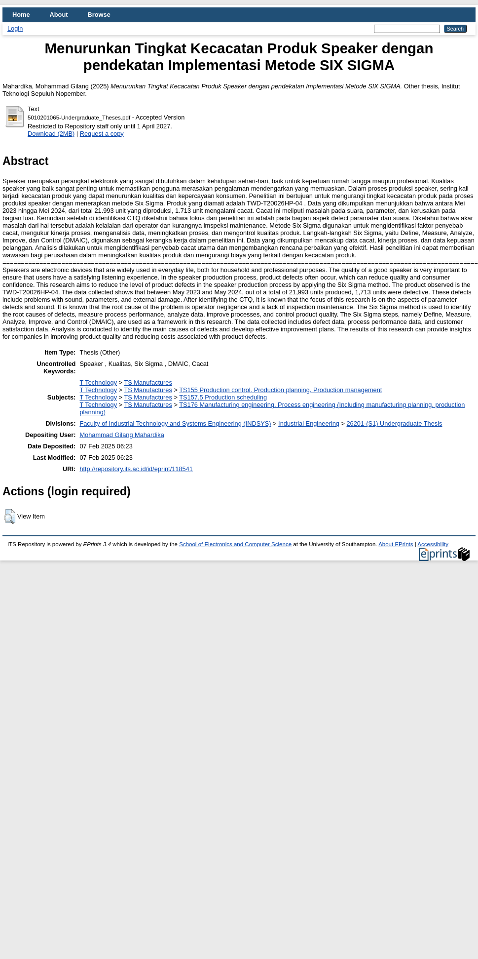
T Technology (98, 382)
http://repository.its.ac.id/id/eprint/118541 (136, 469)
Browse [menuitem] (99, 14)
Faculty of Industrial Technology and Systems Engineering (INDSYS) (175, 423)
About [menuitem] (59, 14)
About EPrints (395, 544)
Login (15, 28)
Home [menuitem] (21, 14)
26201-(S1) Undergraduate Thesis (394, 423)
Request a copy (102, 133)
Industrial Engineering (308, 423)
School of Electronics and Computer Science (235, 544)
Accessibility (432, 544)
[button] (9, 516)
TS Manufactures (148, 382)
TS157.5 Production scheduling (223, 397)
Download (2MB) (51, 133)
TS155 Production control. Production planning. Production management (280, 390)
